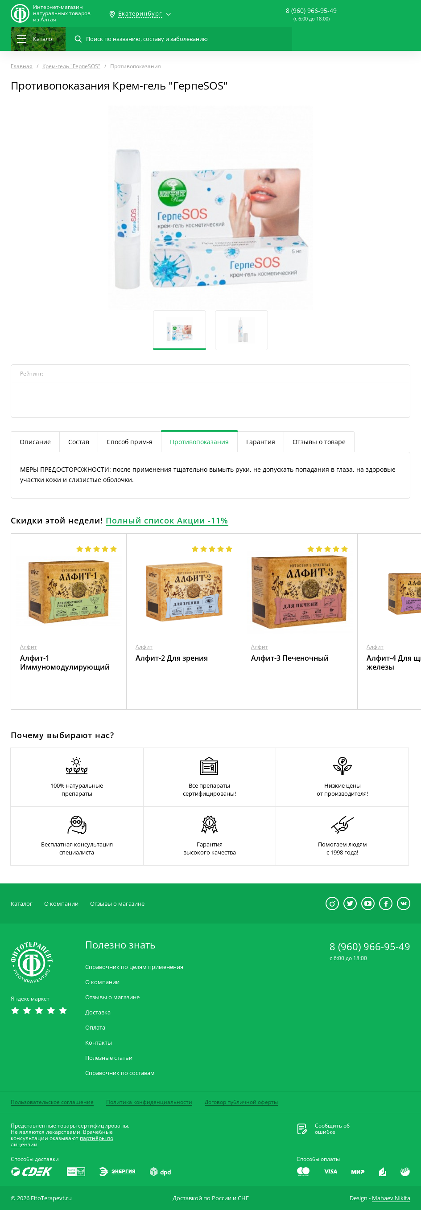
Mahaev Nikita (391, 1198)
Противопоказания (199, 441)
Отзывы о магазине (117, 903)
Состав (78, 441)
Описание (35, 441)
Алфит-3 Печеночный (290, 658)
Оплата (95, 1027)
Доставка (98, 1012)
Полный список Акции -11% (167, 520)
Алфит (28, 646)
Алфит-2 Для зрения (172, 658)
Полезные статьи (108, 1058)
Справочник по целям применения (134, 967)
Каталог (22, 903)
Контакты (98, 1042)
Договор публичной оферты (241, 1102)
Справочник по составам (120, 1073)
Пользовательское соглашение (52, 1102)
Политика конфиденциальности (149, 1102)
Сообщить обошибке (332, 1129)
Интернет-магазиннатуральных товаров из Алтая (62, 13)
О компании (61, 903)
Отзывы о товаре (319, 441)
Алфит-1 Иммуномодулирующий (65, 662)
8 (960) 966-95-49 (311, 10)
